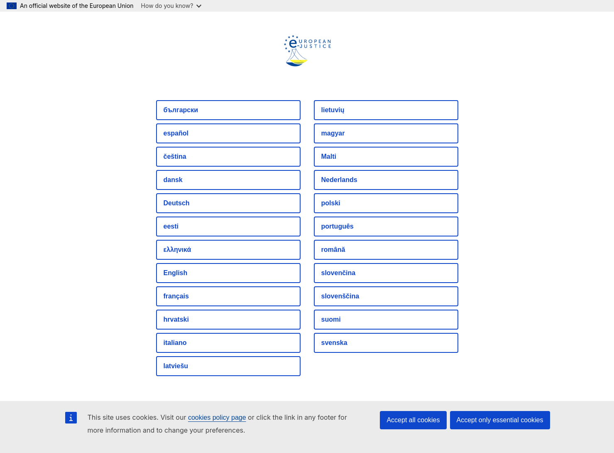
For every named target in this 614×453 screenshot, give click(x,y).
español (176, 133)
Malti (328, 156)
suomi (331, 319)
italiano (175, 342)
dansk (173, 179)
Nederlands (339, 179)
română (333, 249)
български (181, 109)
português (337, 226)
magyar (333, 133)
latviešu (176, 365)
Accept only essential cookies (500, 419)
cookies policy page (217, 417)
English (176, 272)
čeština (175, 156)
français (176, 296)
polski (330, 203)
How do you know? (171, 5)
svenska (334, 342)
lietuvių (333, 109)
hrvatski (176, 319)
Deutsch (177, 203)
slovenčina (338, 272)
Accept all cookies (413, 419)
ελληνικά (177, 249)
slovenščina (340, 296)
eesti (171, 226)
